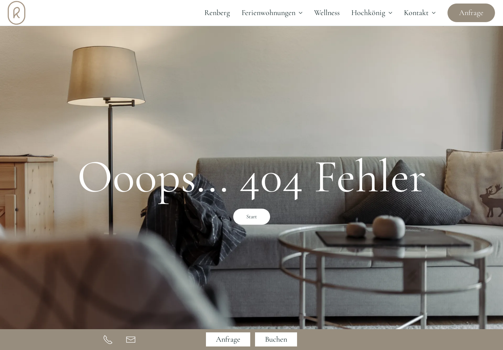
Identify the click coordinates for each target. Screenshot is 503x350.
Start (251, 216)
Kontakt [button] (420, 12)
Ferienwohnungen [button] (272, 12)
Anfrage (471, 12)
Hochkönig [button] (371, 12)
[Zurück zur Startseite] (16, 13)
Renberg (217, 12)
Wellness (327, 12)
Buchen (276, 339)
